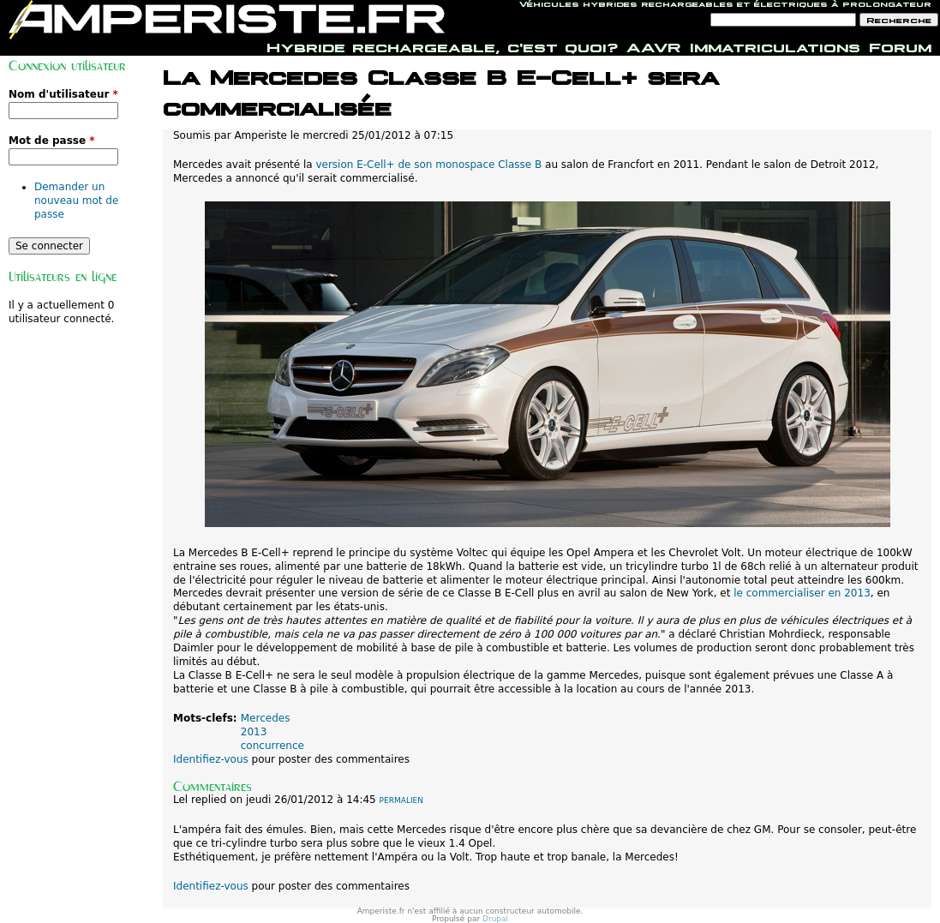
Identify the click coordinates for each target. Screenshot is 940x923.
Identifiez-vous (210, 759)
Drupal (495, 918)
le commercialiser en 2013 (802, 593)
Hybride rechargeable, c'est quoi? (442, 45)
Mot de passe (52, 141)
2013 (254, 732)
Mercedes (265, 718)
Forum (900, 45)
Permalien (401, 800)
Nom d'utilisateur (63, 94)
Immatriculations (775, 45)
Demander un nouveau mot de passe (76, 200)
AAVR (653, 45)
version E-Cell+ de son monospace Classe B (428, 165)
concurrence (272, 746)
